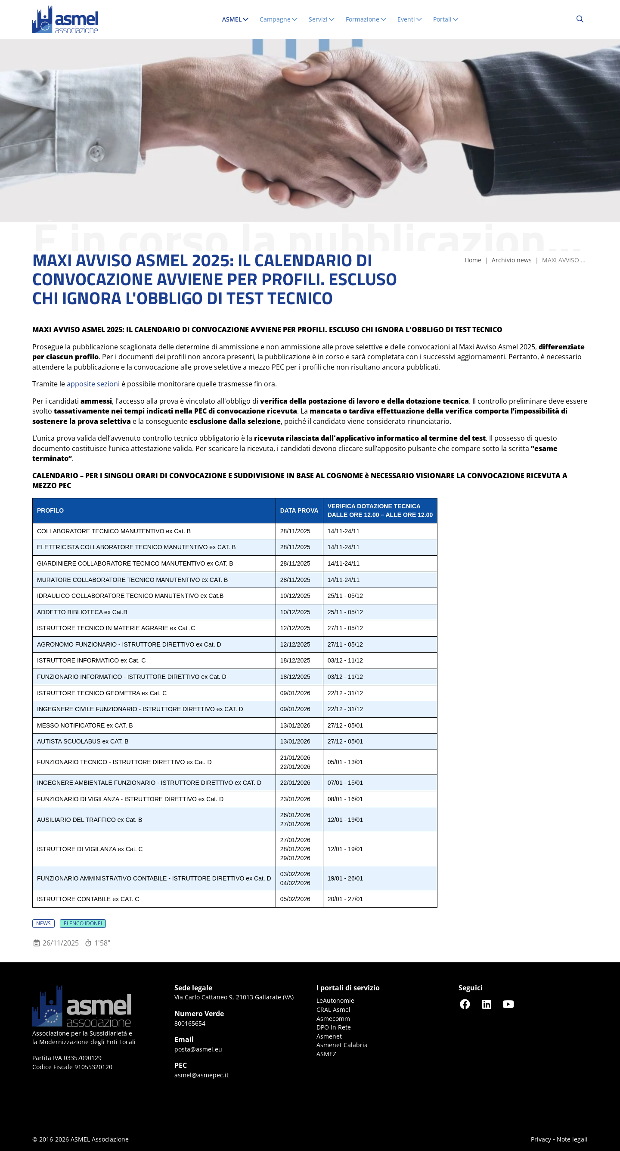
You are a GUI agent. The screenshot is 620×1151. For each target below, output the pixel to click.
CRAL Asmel (333, 1009)
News (43, 923)
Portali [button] (446, 19)
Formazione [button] (366, 19)
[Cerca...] (580, 19)
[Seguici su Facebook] (465, 1004)
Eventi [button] (410, 19)
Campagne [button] (279, 19)
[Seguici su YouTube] (508, 1004)
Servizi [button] (322, 19)
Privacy (541, 1139)
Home (473, 260)
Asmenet (329, 1036)
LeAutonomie (335, 1000)
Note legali (572, 1139)
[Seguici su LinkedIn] (486, 1004)
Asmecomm (333, 1018)
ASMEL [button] (237, 19)
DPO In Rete (333, 1027)
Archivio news (512, 260)
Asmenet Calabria (342, 1045)
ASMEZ (326, 1054)
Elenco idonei (83, 923)
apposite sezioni (93, 384)
